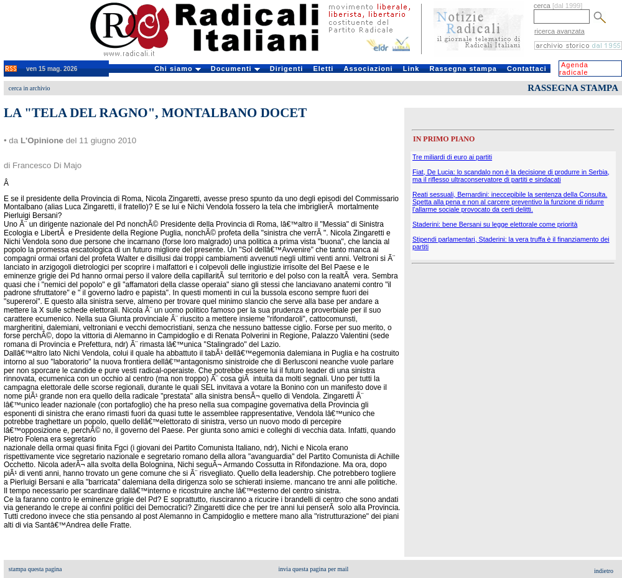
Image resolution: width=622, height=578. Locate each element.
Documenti (235, 68)
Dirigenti (287, 68)
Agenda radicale (573, 68)
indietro (603, 570)
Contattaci (527, 68)
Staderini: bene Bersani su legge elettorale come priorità (494, 224)
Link (411, 68)
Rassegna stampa (463, 68)
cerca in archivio (29, 88)
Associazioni (367, 68)
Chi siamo (177, 68)
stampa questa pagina (35, 569)
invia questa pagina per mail (314, 569)
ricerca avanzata (559, 31)
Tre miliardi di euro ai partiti (452, 157)
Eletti (323, 68)
